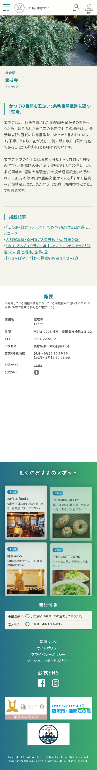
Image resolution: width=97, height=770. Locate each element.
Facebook (36, 372)
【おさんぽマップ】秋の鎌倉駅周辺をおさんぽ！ (42, 258)
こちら (38, 364)
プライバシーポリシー (48, 654)
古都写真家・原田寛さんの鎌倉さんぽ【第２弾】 (43, 239)
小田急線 (16, 616)
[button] (89, 40)
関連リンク (48, 641)
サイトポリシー (48, 648)
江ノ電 (14, 624)
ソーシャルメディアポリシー (48, 660)
